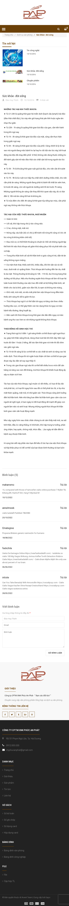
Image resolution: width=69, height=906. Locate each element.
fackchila (7, 548)
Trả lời (63, 485)
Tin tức (6, 789)
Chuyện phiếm (33, 80)
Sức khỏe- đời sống (35, 71)
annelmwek (8, 508)
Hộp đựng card (10, 832)
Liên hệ (6, 795)
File (4, 875)
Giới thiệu (7, 776)
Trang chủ (10, 35)
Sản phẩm (8, 783)
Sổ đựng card (9, 826)
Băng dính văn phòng (13, 850)
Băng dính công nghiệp (14, 857)
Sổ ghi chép (8, 820)
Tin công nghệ (33, 50)
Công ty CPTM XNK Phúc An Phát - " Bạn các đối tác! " (28, 695)
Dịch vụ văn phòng (24, 35)
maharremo (8, 484)
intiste (5, 577)
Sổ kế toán (8, 813)
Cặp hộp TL (8, 881)
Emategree (8, 528)
